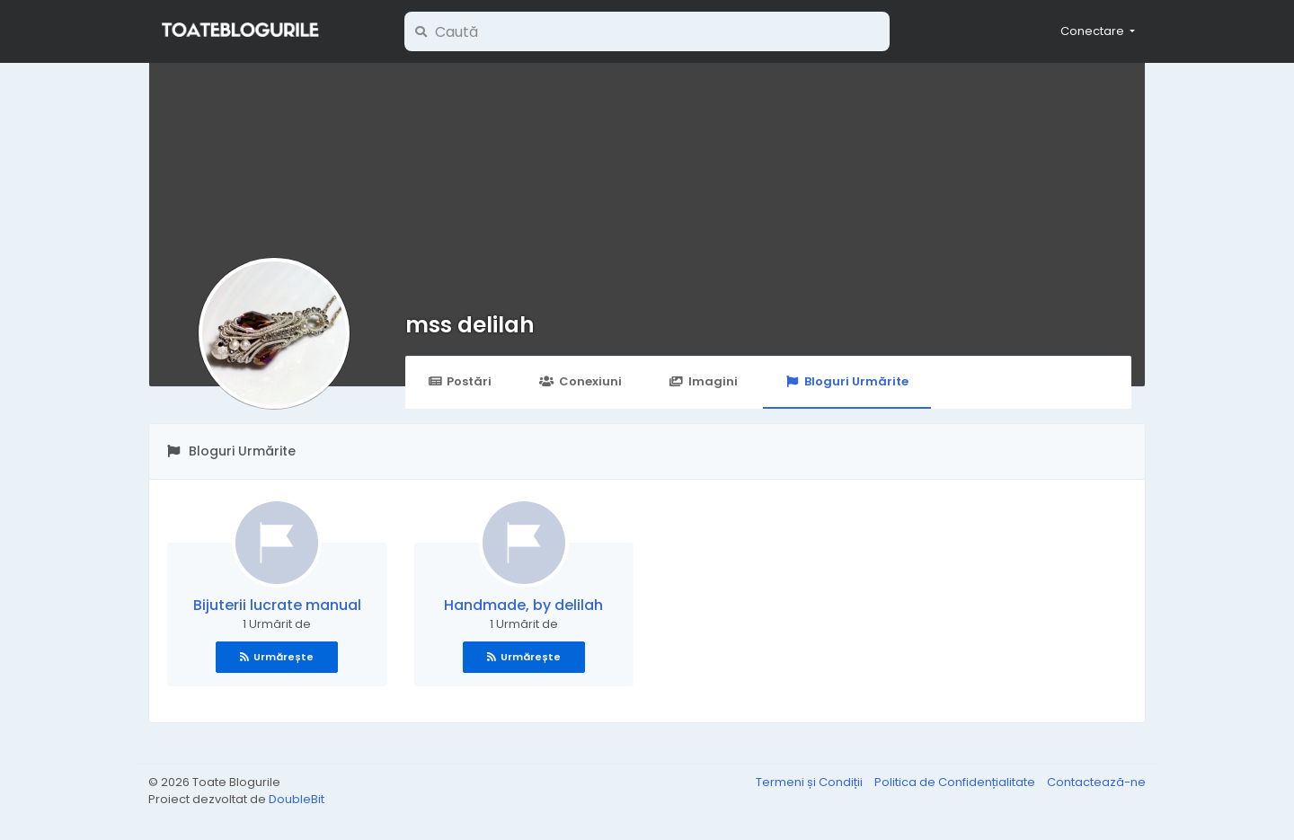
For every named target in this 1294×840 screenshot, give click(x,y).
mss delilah (470, 324)
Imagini (703, 381)
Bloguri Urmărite (846, 381)
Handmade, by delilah (523, 605)
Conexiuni (580, 381)
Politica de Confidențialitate (956, 782)
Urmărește (277, 657)
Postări (460, 381)
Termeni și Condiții (810, 782)
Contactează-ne (1096, 782)
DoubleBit (296, 799)
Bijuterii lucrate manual (277, 605)
